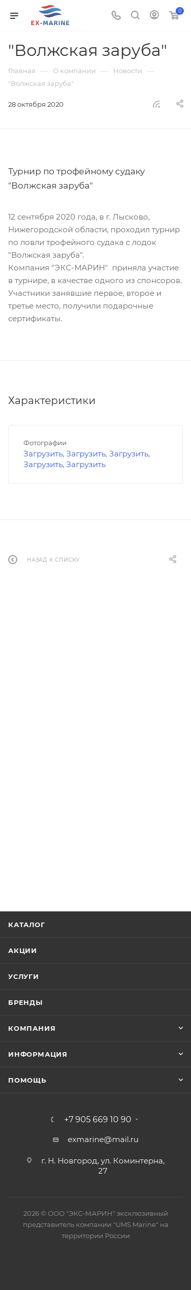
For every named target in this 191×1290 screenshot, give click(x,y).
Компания (32, 1028)
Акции (22, 950)
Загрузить (43, 453)
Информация (38, 1054)
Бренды (25, 1002)
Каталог (26, 924)
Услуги (23, 976)
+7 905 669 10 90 (97, 1120)
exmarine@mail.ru (103, 1139)
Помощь (27, 1080)
